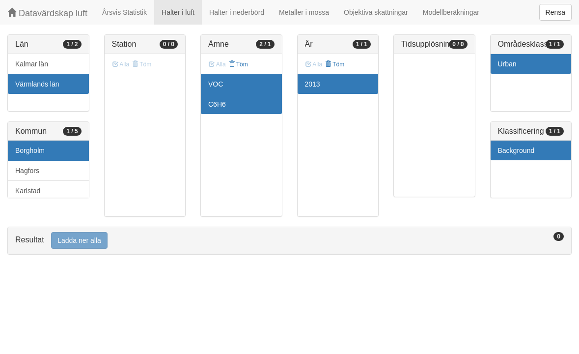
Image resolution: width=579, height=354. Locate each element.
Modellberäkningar (451, 12)
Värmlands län (37, 84)
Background (516, 150)
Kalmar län (31, 64)
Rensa (555, 12)
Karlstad (27, 191)
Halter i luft (178, 12)
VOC (215, 84)
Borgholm (30, 150)
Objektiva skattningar (376, 12)
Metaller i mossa (304, 12)
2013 (312, 84)
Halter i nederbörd (236, 12)
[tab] (289, 240)
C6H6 (217, 104)
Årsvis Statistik (124, 12)
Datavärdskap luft (47, 13)
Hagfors (27, 171)
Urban (507, 64)
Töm (238, 64)
